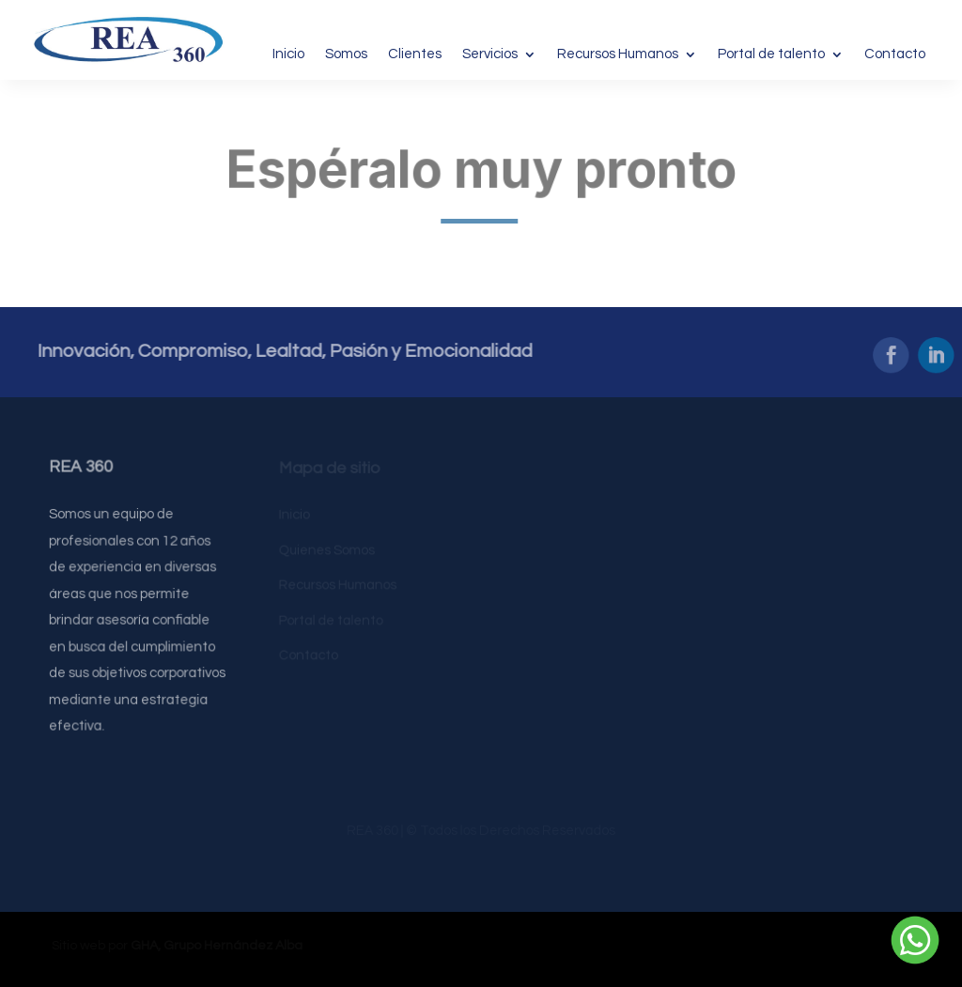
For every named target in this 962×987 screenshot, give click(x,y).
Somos (346, 54)
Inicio (288, 54)
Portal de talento (771, 54)
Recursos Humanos (617, 54)
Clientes (415, 54)
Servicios (490, 54)
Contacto (894, 54)
